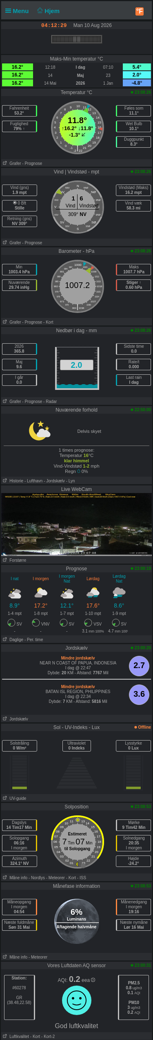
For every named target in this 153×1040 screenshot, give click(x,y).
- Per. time (33, 639)
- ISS (81, 878)
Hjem (47, 10)
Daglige (12, 639)
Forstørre (13, 560)
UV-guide (13, 798)
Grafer (11, 163)
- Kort (48, 322)
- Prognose (32, 163)
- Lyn (70, 481)
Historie (12, 481)
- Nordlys (37, 878)
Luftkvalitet (15, 1036)
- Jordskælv (54, 481)
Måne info (14, 878)
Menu (18, 10)
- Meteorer (55, 878)
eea (88, 980)
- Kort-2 (47, 1036)
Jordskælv (14, 719)
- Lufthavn (33, 481)
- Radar (50, 401)
